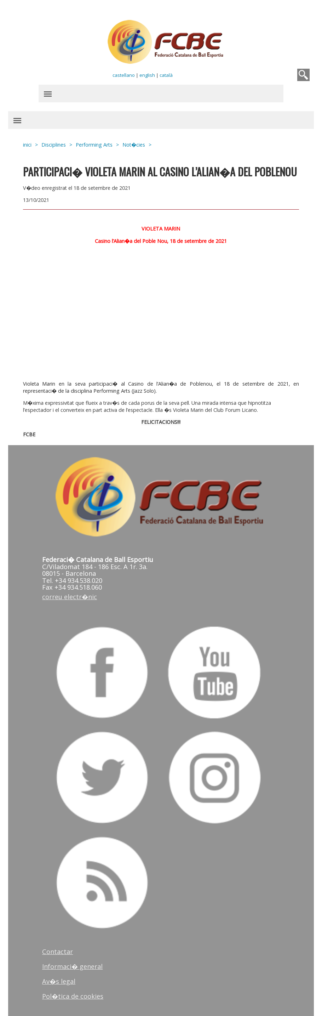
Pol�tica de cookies (72, 996)
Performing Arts (94, 144)
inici (27, 144)
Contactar (57, 951)
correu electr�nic (69, 596)
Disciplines (53, 144)
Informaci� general (72, 966)
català (166, 75)
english (147, 75)
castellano (124, 75)
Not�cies (133, 144)
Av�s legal (58, 981)
